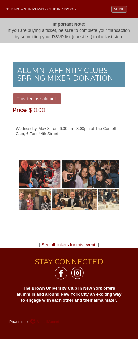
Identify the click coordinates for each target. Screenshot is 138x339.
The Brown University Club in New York (42, 9)
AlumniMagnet (44, 321)
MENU (120, 8)
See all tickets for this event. (68, 244)
